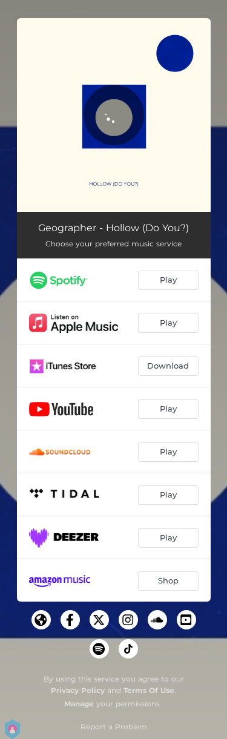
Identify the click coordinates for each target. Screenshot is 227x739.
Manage (79, 703)
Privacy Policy (78, 690)
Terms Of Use (148, 690)
